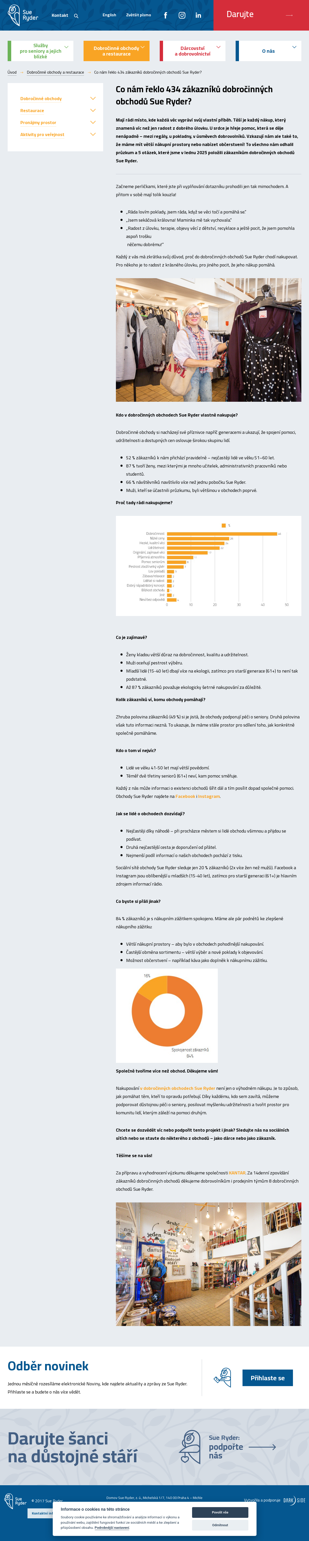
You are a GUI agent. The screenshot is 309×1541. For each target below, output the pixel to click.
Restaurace (32, 110)
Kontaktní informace (49, 1513)
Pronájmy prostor (38, 122)
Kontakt (60, 15)
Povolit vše (220, 1512)
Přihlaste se (268, 1378)
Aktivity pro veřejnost (42, 134)
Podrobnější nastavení (112, 1527)
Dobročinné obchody (41, 98)
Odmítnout (220, 1525)
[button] (93, 98)
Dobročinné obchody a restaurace (55, 72)
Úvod (12, 72)
